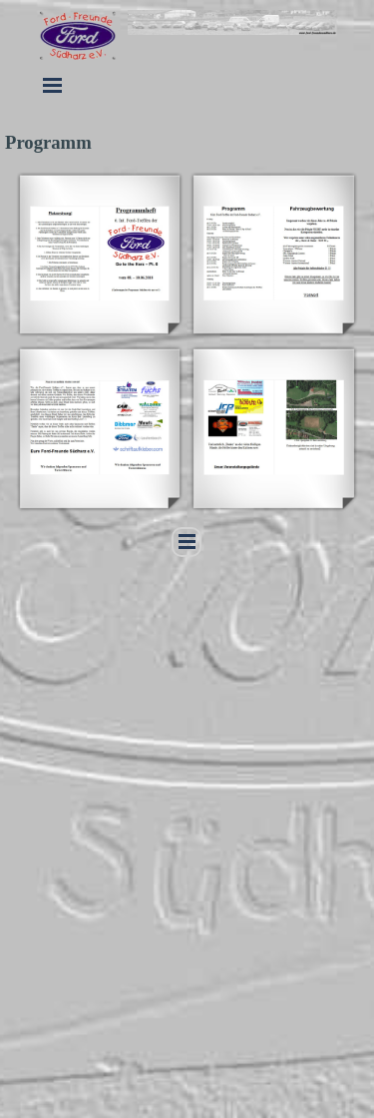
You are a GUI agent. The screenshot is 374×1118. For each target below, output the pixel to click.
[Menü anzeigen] (53, 85)
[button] (100, 253)
